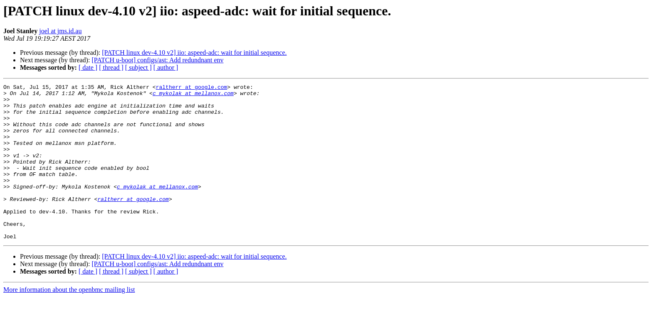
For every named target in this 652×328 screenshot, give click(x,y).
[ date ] (88, 67)
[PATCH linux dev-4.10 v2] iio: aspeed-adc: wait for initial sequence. (194, 52)
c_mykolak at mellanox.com (193, 95)
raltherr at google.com (191, 88)
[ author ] (165, 67)
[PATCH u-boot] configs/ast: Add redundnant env (157, 60)
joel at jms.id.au (60, 30)
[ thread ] (111, 67)
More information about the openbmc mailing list (69, 320)
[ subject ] (138, 67)
